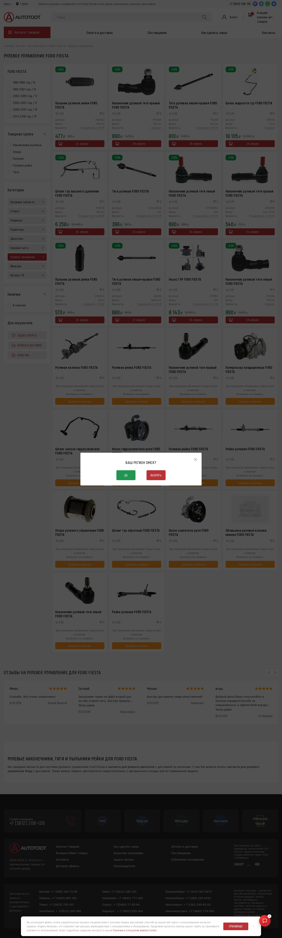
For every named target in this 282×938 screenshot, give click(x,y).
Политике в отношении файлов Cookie (135, 930)
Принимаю (236, 926)
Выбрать (156, 475)
